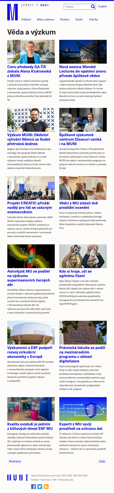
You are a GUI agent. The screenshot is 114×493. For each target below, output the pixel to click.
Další (102, 461)
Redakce (35, 479)
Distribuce (46, 479)
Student (64, 19)
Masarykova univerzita (49, 475)
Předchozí (15, 461)
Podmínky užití (65, 479)
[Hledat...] (80, 7)
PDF (55, 479)
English (102, 6)
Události (26, 19)
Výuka (79, 19)
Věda (45, 19)
